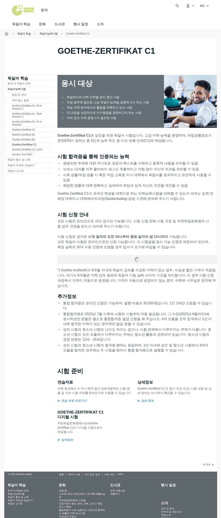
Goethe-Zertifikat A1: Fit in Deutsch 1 (27, 107)
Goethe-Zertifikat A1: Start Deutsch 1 (27, 115)
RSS (120, 474)
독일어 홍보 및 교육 (19, 159)
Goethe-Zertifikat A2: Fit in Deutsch (27, 123)
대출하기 (115, 494)
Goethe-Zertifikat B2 (23, 139)
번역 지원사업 (117, 490)
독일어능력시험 (17, 89)
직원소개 (166, 515)
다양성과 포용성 (67, 516)
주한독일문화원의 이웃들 (72, 500)
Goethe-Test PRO (22, 154)
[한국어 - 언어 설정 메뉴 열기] (204, 6)
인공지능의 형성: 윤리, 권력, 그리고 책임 (80, 503)
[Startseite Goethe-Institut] (23, 10)
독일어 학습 (21, 24)
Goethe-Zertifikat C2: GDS (27, 149)
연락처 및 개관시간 (171, 511)
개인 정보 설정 (92, 474)
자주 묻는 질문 (20, 100)
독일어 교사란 (16, 170)
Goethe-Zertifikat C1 (78, 33)
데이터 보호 (74, 474)
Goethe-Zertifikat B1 (23, 134)
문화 (62, 485)
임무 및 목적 (167, 508)
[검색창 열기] (177, 6)
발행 (61, 474)
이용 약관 (109, 474)
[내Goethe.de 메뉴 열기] (190, 5)
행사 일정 (168, 485)
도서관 (59, 24)
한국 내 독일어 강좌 (19, 83)
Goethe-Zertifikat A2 (23, 129)
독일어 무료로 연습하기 (21, 165)
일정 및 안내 (19, 94)
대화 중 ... (64, 490)
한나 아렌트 (65, 506)
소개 (100, 24)
